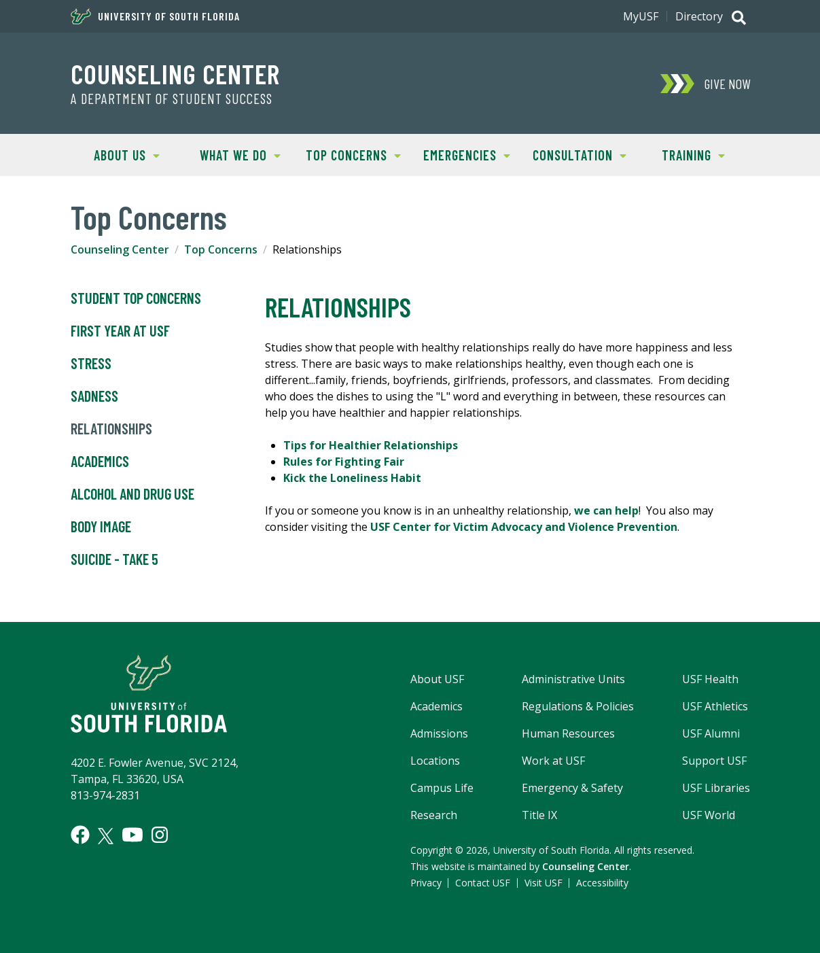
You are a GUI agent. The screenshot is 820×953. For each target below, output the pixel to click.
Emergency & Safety (572, 787)
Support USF (714, 760)
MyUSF (640, 16)
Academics (100, 461)
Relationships (111, 429)
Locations (435, 760)
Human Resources (568, 733)
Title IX (539, 815)
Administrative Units (573, 679)
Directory (699, 16)
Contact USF (482, 882)
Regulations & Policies (578, 706)
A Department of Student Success (171, 98)
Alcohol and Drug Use (132, 494)
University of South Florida (155, 16)
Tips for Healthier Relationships (370, 445)
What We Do (232, 154)
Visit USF (543, 882)
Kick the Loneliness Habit (352, 477)
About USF (437, 679)
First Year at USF (120, 331)
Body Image (101, 527)
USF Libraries (716, 787)
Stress (91, 364)
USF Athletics (715, 706)
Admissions (439, 733)
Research (433, 815)
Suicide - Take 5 (114, 559)
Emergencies (460, 154)
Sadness (94, 396)
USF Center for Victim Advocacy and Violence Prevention (523, 526)
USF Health (710, 679)
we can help (606, 510)
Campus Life (442, 787)
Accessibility (602, 882)
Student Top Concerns (136, 298)
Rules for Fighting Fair (343, 461)
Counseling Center (175, 73)
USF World (708, 815)
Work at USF (553, 760)
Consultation (574, 154)
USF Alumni (711, 733)
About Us (115, 154)
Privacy (426, 882)
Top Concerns (349, 154)
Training (681, 154)
